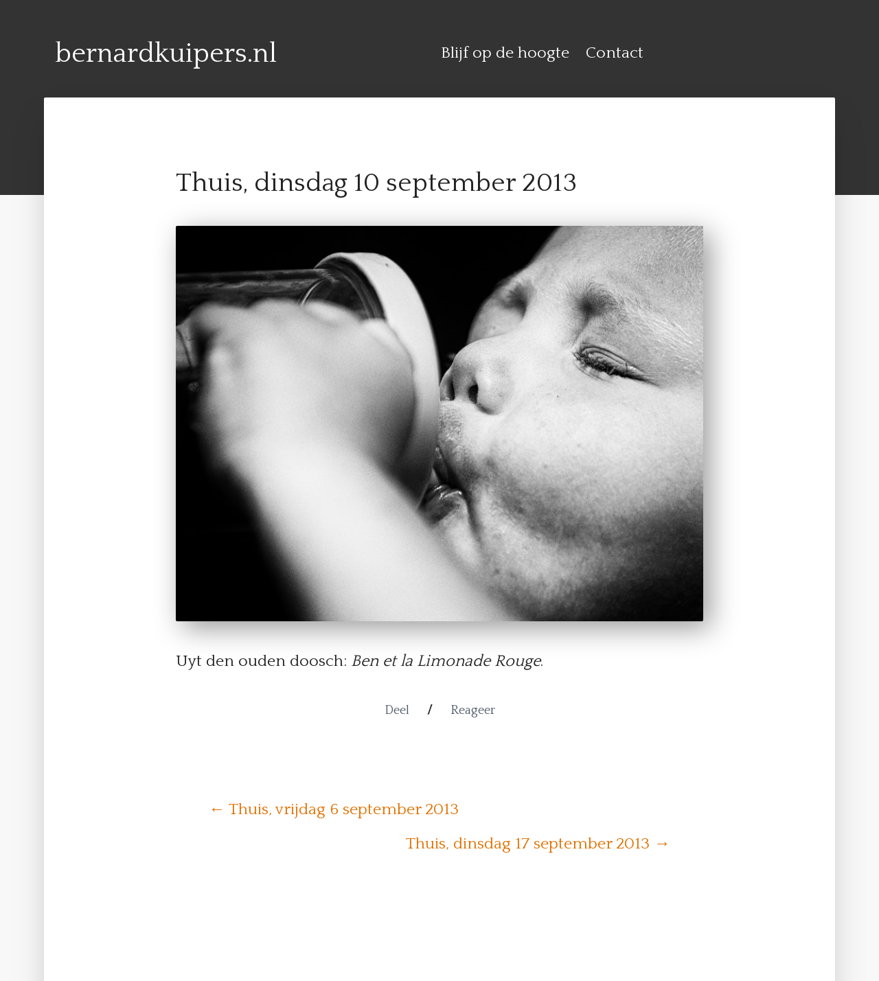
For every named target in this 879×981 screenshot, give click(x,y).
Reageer (472, 710)
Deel (397, 710)
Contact (614, 53)
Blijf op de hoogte (505, 53)
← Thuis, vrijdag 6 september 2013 (334, 809)
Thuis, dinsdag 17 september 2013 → (538, 844)
